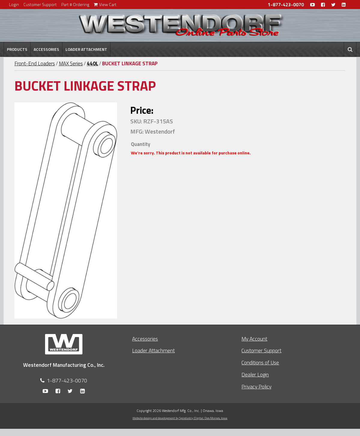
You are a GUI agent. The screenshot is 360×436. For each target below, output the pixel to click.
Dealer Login (255, 374)
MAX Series (71, 63)
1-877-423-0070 (286, 4)
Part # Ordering (75, 4)
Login (14, 4)
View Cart (105, 4)
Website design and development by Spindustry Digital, (179, 418)
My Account (254, 339)
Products (17, 49)
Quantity (140, 144)
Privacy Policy (256, 386)
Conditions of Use (260, 362)
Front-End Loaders (34, 63)
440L (92, 63)
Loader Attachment (86, 49)
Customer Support (40, 4)
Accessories (46, 49)
